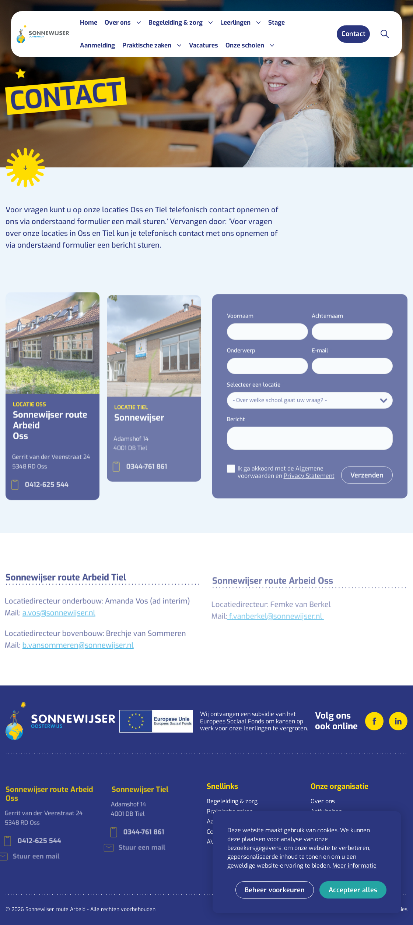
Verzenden (354, 486)
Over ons (323, 801)
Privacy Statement (295, 487)
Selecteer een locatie (240, 396)
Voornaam (227, 327)
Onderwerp (228, 361)
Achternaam (314, 327)
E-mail (307, 361)
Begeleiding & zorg (232, 801)
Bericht (223, 430)
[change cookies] (274, 890)
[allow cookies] (352, 890)
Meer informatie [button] (354, 865)
